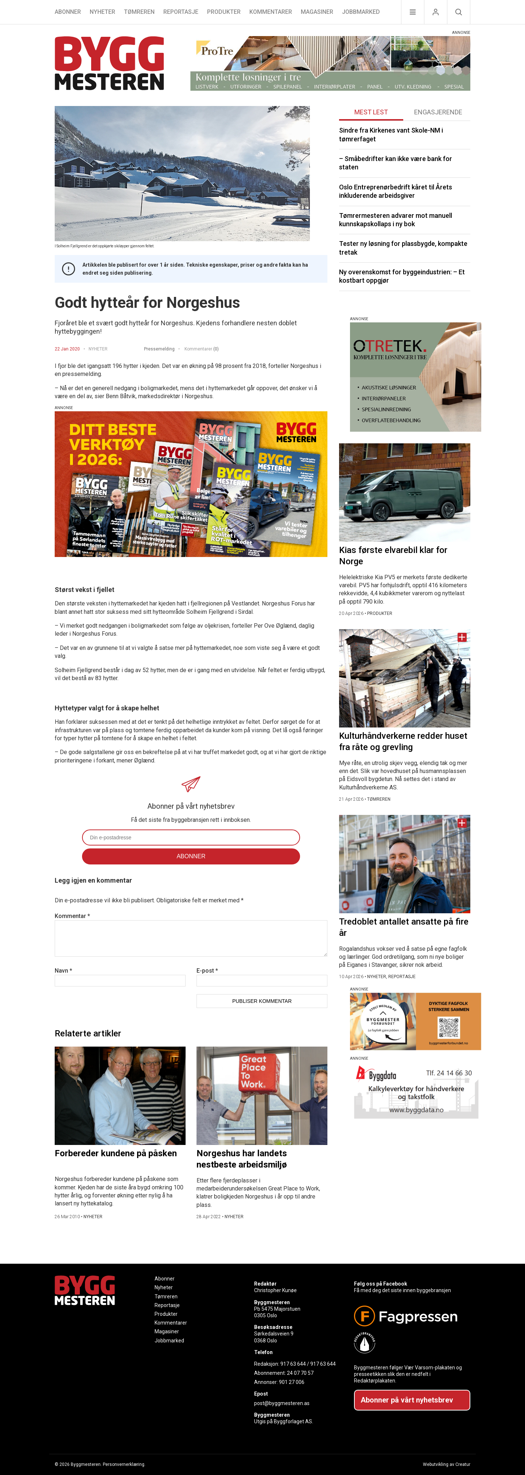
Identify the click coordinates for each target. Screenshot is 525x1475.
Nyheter (102, 11)
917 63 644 (293, 1364)
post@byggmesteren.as (282, 1403)
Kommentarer (270, 11)
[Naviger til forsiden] (109, 64)
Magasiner (317, 11)
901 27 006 (291, 1382)
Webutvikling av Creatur (446, 1464)
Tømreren (139, 11)
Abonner (68, 11)
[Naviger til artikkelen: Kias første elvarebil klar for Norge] (404, 492)
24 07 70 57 (300, 1373)
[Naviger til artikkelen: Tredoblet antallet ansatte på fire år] (404, 864)
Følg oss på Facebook (380, 1284)
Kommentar (72, 916)
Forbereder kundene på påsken (116, 1153)
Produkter (224, 11)
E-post (207, 970)
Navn (63, 970)
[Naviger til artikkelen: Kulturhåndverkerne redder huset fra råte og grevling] (404, 678)
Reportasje (180, 11)
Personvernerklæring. (124, 1464)
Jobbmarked (361, 11)
